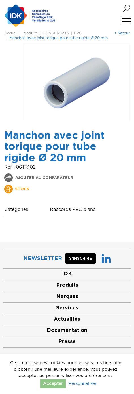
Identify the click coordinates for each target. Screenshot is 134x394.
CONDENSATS (55, 33)
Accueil (10, 33)
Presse (67, 341)
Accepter (53, 384)
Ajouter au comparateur (43, 178)
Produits (29, 33)
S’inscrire (80, 259)
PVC (78, 33)
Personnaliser (83, 384)
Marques (67, 296)
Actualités (67, 319)
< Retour (122, 33)
